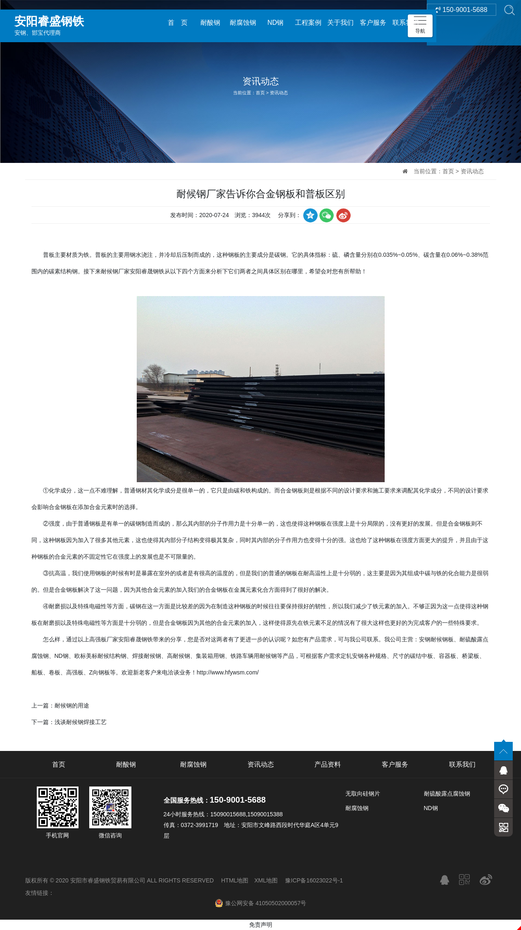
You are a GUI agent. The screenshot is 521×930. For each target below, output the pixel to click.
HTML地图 (234, 880)
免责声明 (260, 924)
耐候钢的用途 (72, 705)
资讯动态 (279, 92)
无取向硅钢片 (362, 793)
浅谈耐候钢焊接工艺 (81, 722)
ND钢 (275, 22)
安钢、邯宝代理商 (72, 22)
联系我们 (406, 22)
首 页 (178, 22)
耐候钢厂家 (115, 271)
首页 (260, 92)
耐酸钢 (210, 22)
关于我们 (340, 22)
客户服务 (373, 22)
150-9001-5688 (461, 22)
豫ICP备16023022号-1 (314, 880)
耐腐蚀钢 (243, 22)
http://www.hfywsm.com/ (228, 672)
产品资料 (327, 764)
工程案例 (308, 22)
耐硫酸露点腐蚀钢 (447, 793)
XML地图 (266, 880)
